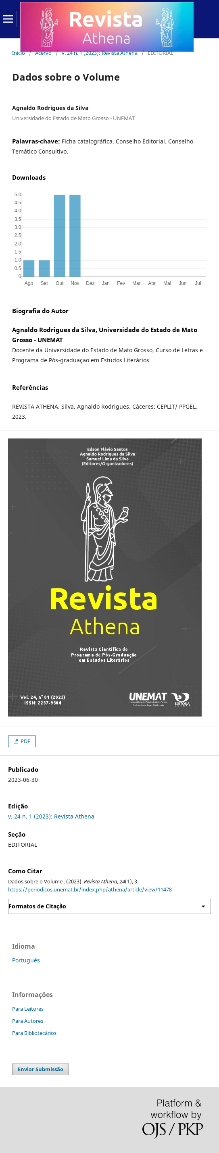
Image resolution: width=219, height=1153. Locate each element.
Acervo (43, 52)
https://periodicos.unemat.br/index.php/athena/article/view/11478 (90, 889)
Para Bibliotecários (34, 1033)
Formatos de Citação (37, 906)
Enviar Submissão (40, 1069)
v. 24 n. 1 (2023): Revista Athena (100, 52)
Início (18, 52)
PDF (24, 741)
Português (26, 960)
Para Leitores (28, 1008)
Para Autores (27, 1020)
